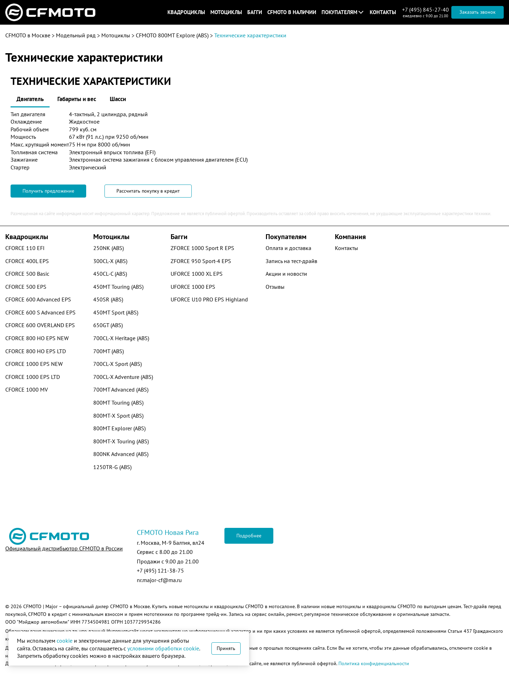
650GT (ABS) (108, 325)
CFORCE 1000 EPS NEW (34, 363)
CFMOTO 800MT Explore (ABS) (172, 35)
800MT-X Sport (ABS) (118, 415)
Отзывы (275, 286)
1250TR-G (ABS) (112, 466)
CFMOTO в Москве (27, 35)
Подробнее (248, 535)
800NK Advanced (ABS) (120, 453)
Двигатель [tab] (30, 99)
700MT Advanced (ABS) (120, 389)
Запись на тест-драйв (291, 260)
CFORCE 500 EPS (25, 286)
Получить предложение (48, 191)
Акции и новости (286, 273)
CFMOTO (32, 606)
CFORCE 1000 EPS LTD (32, 376)
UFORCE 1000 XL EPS (197, 273)
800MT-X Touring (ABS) (121, 441)
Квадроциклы (186, 12)
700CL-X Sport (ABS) (117, 363)
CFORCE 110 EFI (25, 247)
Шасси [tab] (118, 99)
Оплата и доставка (288, 247)
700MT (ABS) (108, 351)
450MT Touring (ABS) (118, 286)
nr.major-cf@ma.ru (159, 579)
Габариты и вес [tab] (76, 99)
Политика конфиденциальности (373, 663)
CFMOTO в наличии (291, 12)
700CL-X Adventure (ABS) (123, 376)
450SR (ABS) (108, 299)
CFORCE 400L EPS (27, 260)
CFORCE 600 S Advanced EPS (40, 312)
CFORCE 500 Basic (27, 273)
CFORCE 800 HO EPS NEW (37, 338)
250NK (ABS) (108, 247)
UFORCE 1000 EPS (193, 286)
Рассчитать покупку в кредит (148, 191)
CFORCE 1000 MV (26, 389)
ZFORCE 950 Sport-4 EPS (201, 260)
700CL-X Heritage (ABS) (121, 338)
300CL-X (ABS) (110, 260)
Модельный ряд (76, 35)
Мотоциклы (226, 12)
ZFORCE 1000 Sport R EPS (202, 247)
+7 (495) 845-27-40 (425, 9)
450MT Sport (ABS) (115, 312)
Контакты (383, 12)
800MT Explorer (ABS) (119, 428)
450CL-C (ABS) (110, 273)
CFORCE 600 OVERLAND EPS (40, 325)
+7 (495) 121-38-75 (160, 570)
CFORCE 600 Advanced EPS (38, 299)
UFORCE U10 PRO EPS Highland (209, 299)
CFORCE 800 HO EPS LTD (35, 351)
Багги (254, 12)
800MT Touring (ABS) (118, 402)
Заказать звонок (477, 12)
